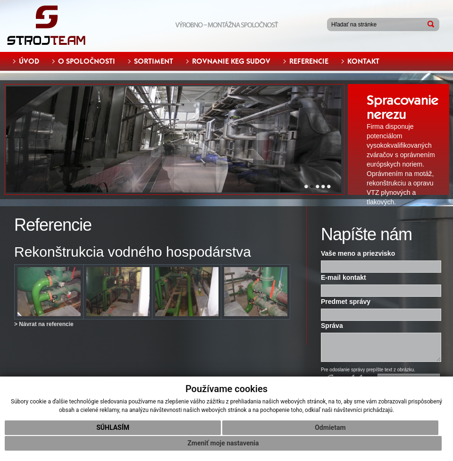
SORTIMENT (153, 61)
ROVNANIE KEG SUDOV (231, 61)
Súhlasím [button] (112, 427)
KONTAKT (363, 61)
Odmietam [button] (330, 427)
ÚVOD (29, 61)
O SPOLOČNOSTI (86, 61)
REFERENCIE (308, 61)
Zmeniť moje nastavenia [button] (223, 443)
